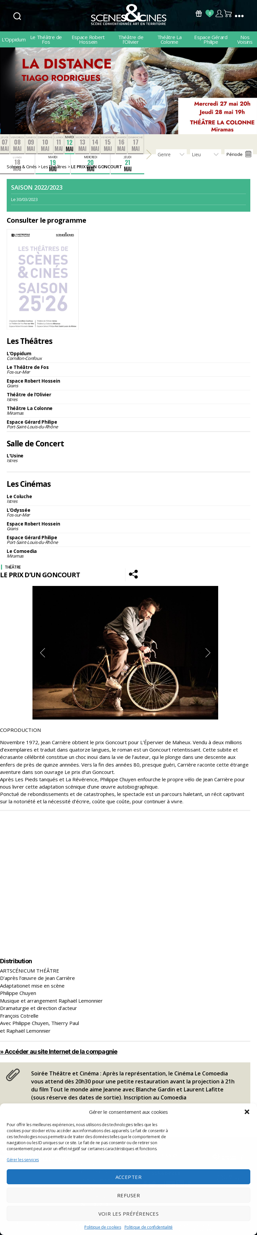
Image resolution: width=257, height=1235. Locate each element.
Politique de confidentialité (148, 1227)
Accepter (128, 1177)
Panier (228, 13)
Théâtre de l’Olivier (130, 39)
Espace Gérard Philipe (211, 39)
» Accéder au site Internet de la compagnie (58, 1051)
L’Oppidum (14, 39)
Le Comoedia (128, 553)
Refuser (128, 1195)
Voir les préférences (128, 1213)
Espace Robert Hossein (88, 39)
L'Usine (128, 457)
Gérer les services (23, 1160)
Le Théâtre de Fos (46, 39)
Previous (42, 652)
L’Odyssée (128, 512)
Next (208, 652)
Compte (219, 13)
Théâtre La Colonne (169, 39)
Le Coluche (128, 498)
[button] (247, 1111)
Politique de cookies (102, 1227)
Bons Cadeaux (198, 13)
